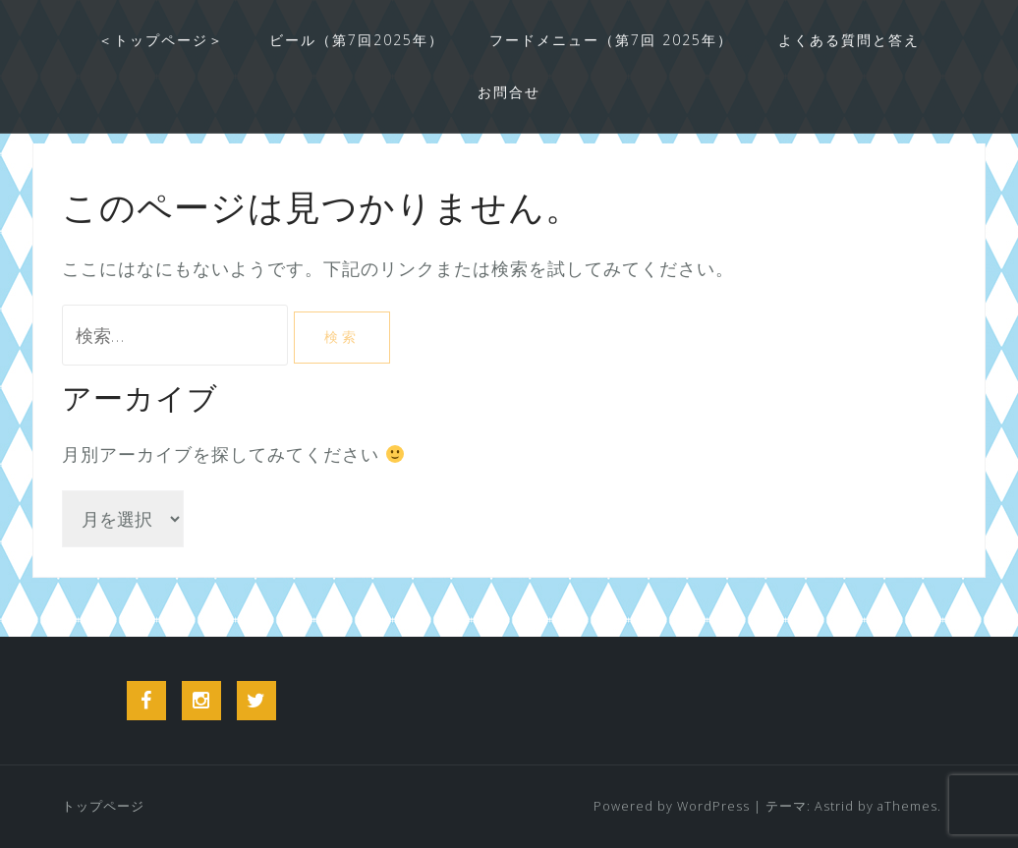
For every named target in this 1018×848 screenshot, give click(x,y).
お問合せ (509, 92)
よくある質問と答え (849, 39)
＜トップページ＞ (161, 39)
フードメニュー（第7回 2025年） (611, 39)
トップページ (103, 806)
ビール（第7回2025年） (356, 39)
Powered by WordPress (672, 806)
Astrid (834, 806)
